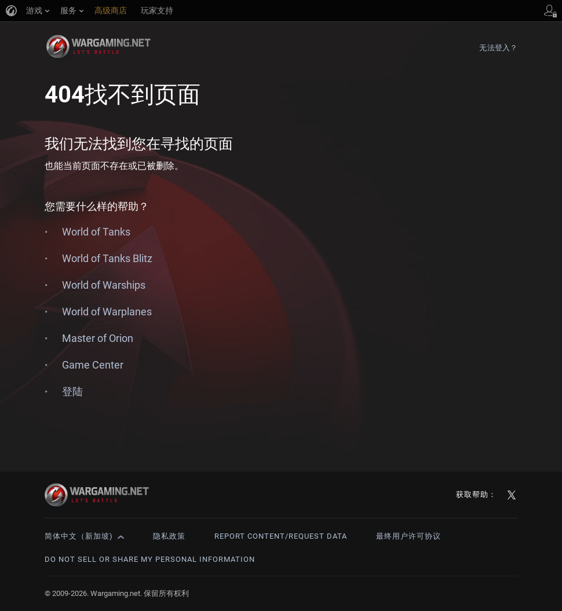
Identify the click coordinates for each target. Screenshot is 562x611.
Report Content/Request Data (280, 536)
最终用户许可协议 (408, 536)
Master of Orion (97, 338)
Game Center (92, 365)
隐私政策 (169, 536)
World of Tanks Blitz (107, 258)
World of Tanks (96, 232)
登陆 (72, 391)
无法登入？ (498, 47)
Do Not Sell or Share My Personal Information (150, 559)
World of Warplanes (107, 312)
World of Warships (103, 285)
